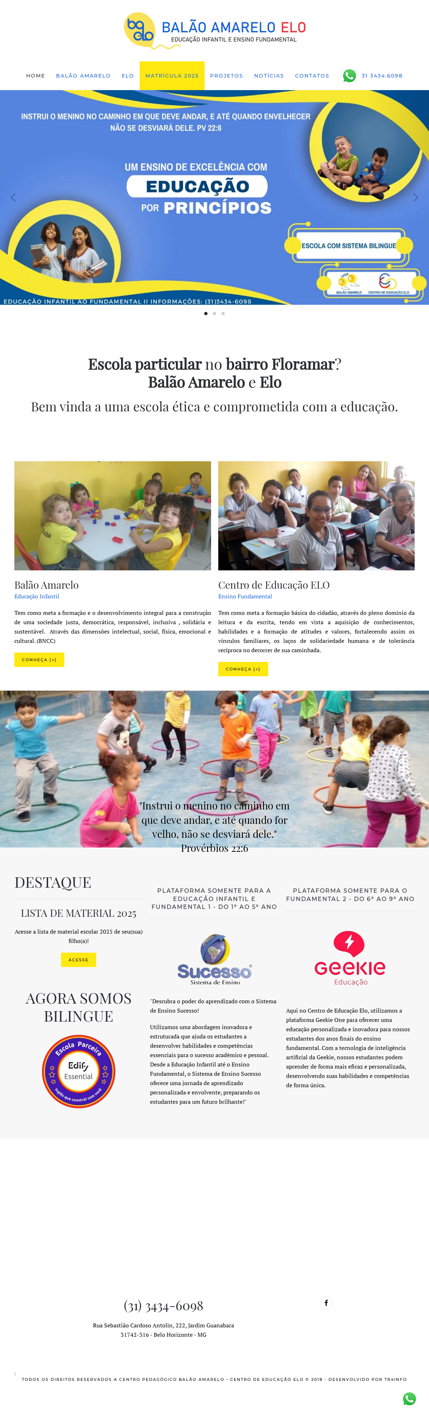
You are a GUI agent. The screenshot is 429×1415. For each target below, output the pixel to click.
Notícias (269, 76)
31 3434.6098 (371, 76)
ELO (128, 76)
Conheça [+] (39, 659)
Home (35, 76)
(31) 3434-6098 (164, 1304)
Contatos (312, 76)
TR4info (395, 1379)
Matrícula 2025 (172, 76)
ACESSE (79, 959)
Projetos (226, 76)
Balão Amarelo (83, 76)
